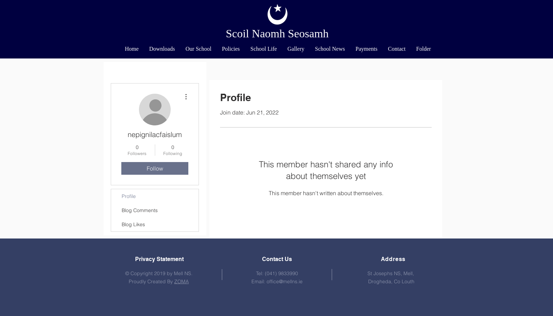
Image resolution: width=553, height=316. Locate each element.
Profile (129, 196)
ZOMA (181, 281)
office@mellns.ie (285, 281)
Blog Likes (133, 224)
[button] (198, 49)
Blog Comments (140, 210)
